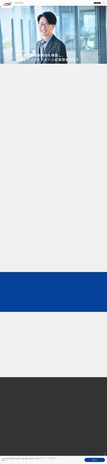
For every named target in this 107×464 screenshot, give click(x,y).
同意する (94, 460)
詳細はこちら (4, 460)
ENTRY (97, 2)
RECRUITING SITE (19, 2)
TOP (104, 455)
